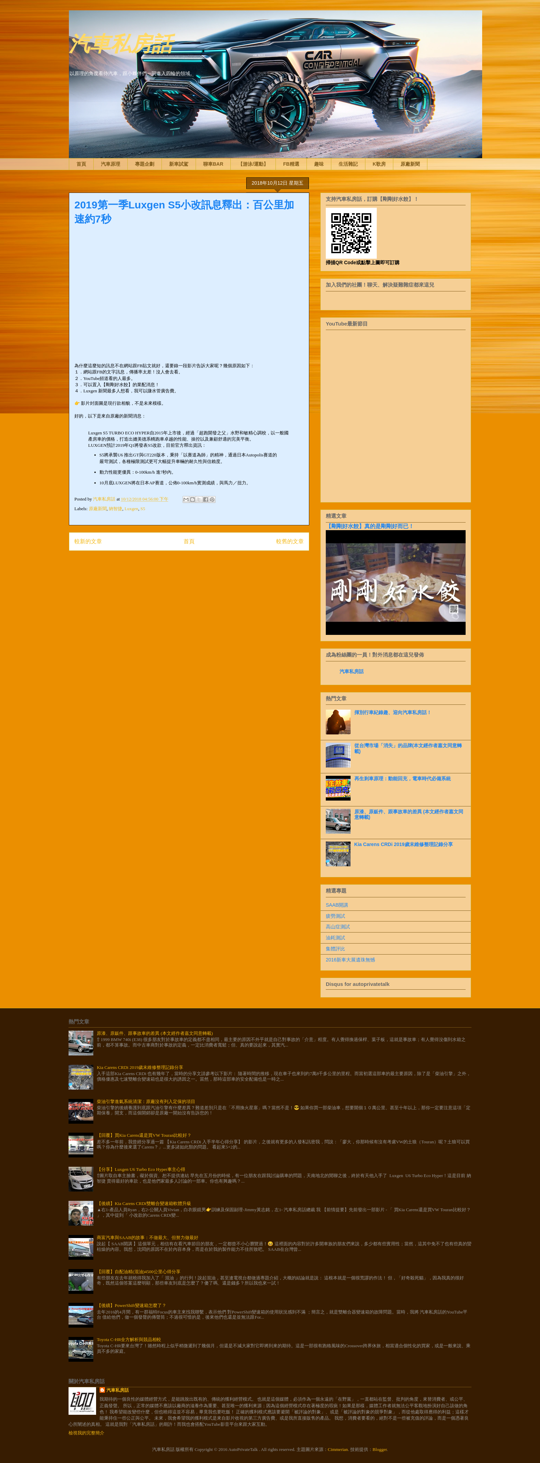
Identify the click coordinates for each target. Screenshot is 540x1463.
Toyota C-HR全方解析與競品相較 (129, 1339)
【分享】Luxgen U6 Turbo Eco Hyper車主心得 (141, 1169)
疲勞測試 (335, 916)
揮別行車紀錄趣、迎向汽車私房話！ (393, 712)
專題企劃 (144, 164)
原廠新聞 (410, 164)
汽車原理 (110, 164)
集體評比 (335, 948)
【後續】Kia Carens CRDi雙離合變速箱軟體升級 (144, 1203)
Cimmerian (338, 1449)
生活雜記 (348, 164)
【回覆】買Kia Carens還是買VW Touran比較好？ (144, 1135)
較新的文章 (88, 541)
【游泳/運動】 (253, 164)
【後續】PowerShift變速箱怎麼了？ (131, 1305)
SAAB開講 (337, 905)
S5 (143, 508)
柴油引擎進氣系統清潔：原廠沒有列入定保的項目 (146, 1101)
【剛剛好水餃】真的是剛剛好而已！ (370, 526)
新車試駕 (178, 164)
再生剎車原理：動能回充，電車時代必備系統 (402, 778)
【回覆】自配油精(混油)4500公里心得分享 (138, 1271)
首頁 (81, 164)
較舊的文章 (290, 541)
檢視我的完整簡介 (86, 1432)
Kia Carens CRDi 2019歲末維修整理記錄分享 (403, 844)
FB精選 (291, 164)
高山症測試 (338, 926)
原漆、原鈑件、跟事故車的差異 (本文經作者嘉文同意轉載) (155, 1033)
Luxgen (131, 508)
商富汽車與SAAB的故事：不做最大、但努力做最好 (147, 1237)
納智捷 (115, 508)
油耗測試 (335, 937)
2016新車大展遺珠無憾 (350, 959)
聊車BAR (213, 164)
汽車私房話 (120, 42)
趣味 (319, 164)
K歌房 (379, 164)
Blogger (380, 1449)
